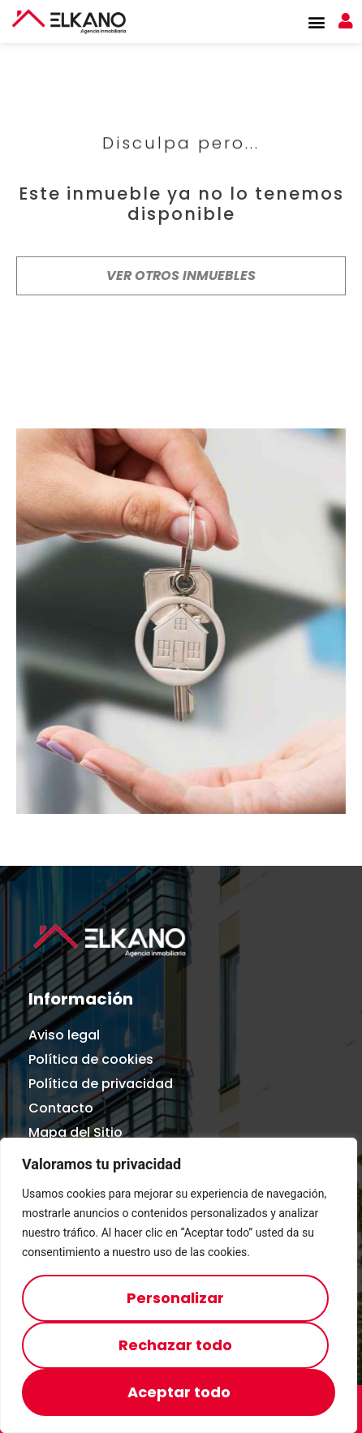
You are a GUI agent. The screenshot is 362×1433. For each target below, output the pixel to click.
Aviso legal (64, 1035)
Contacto (60, 1108)
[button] (316, 21)
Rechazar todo (175, 1345)
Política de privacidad (100, 1083)
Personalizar (175, 1298)
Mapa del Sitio (75, 1132)
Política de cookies (90, 1059)
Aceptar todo (179, 1392)
